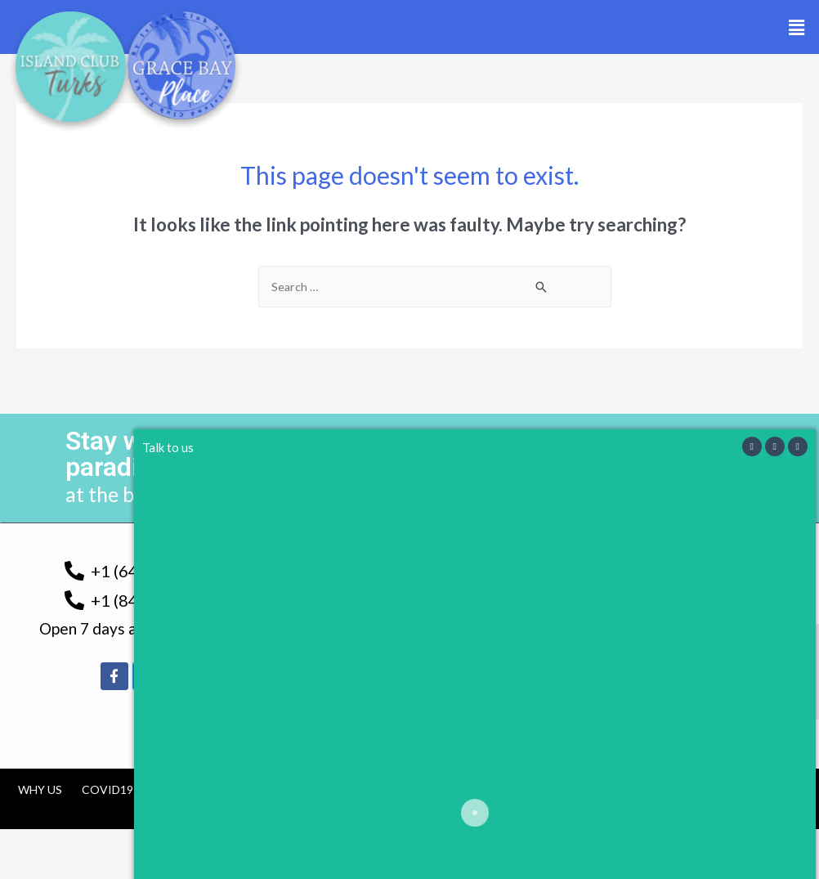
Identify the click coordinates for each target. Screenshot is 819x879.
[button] (797, 27)
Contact (531, 790)
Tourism (302, 790)
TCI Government (205, 790)
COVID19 (107, 790)
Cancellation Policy (415, 790)
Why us (40, 790)
